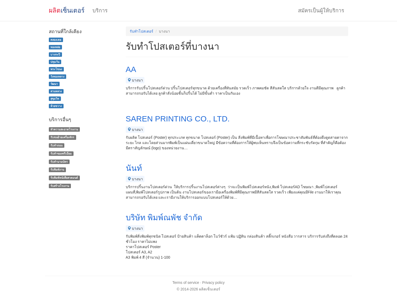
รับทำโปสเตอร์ (141, 31)
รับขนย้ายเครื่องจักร (62, 137)
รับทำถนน (56, 145)
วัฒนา (54, 83)
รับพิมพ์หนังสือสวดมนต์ (64, 177)
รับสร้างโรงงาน (59, 185)
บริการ (100, 10)
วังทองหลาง (57, 76)
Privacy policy (213, 282)
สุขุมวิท (54, 98)
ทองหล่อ (55, 47)
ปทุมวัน (54, 61)
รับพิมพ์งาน (57, 169)
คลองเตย (55, 39)
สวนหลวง (56, 91)
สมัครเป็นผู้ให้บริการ (321, 10)
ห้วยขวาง (56, 105)
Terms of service (185, 282)
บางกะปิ (55, 54)
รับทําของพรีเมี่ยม (61, 153)
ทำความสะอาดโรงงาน (64, 129)
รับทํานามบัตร (59, 161)
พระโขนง (56, 69)
